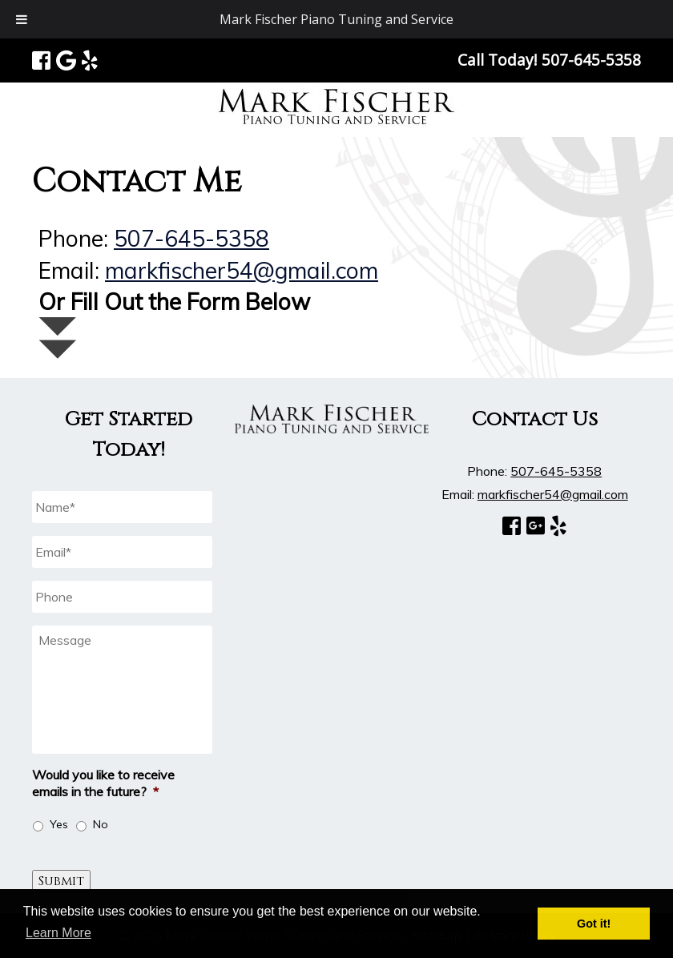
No (100, 824)
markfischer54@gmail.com (241, 270)
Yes (59, 824)
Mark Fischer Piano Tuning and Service (336, 19)
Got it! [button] (594, 923)
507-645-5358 (191, 238)
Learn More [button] (58, 933)
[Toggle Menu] (21, 19)
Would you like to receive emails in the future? (103, 783)
